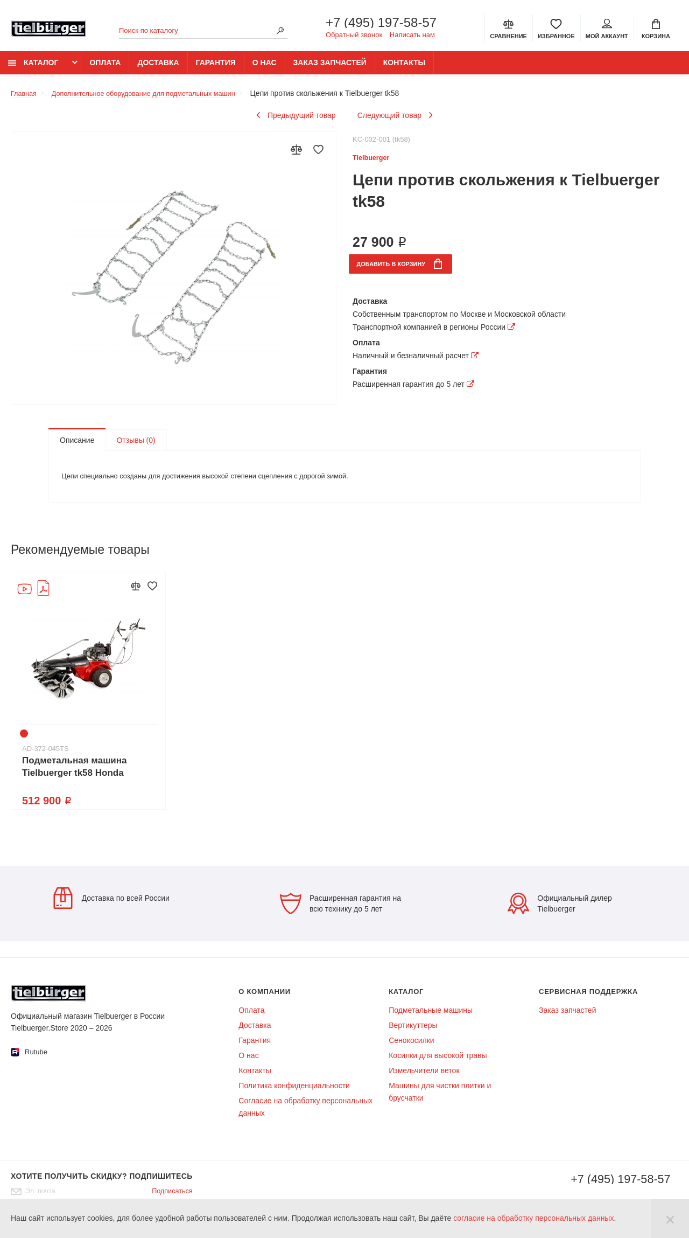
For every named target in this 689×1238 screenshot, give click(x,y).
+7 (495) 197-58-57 (381, 23)
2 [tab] (39, 744)
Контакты (404, 68)
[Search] (280, 32)
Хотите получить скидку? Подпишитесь (102, 1186)
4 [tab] (67, 744)
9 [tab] (137, 744)
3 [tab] (53, 744)
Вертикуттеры (413, 1035)
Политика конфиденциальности (294, 1095)
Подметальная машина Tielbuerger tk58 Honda (74, 777)
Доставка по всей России (111, 908)
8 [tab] (123, 744)
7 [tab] (109, 744)
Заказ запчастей (330, 68)
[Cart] (656, 29)
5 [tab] (81, 744)
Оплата (105, 68)
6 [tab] (95, 744)
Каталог (33, 68)
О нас (264, 68)
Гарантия (216, 68)
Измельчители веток (424, 1080)
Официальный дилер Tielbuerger (560, 913)
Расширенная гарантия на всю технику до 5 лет (340, 913)
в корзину (407, 271)
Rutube (29, 1062)
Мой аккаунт (607, 30)
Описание (77, 445)
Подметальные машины (431, 1020)
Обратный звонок (354, 36)
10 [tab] (151, 744)
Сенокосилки (411, 1050)
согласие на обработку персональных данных (533, 1218)
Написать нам (412, 36)
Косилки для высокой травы (438, 1065)
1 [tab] (25, 744)
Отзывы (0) (135, 445)
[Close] (670, 1218)
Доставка (158, 68)
